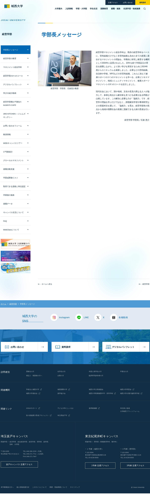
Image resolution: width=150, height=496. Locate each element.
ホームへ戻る (47, 284)
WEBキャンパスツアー (12, 143)
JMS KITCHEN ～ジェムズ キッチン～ (14, 115)
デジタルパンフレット (12, 84)
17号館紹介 (8, 152)
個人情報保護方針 (22, 487)
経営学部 (7, 34)
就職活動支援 (8, 169)
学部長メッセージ (10, 50)
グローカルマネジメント (13, 160)
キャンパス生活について (13, 212)
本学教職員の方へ (7, 487)
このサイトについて (39, 487)
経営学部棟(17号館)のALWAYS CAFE (12, 103)
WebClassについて (11, 230)
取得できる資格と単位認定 (14, 186)
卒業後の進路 (8, 195)
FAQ (5, 221)
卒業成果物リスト (10, 178)
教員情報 (7, 134)
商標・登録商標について (58, 487)
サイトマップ (75, 487)
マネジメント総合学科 (12, 67)
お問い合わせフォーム (12, 126)
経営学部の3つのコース (13, 76)
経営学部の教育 (9, 58)
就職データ (8, 204)
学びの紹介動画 (9, 93)
